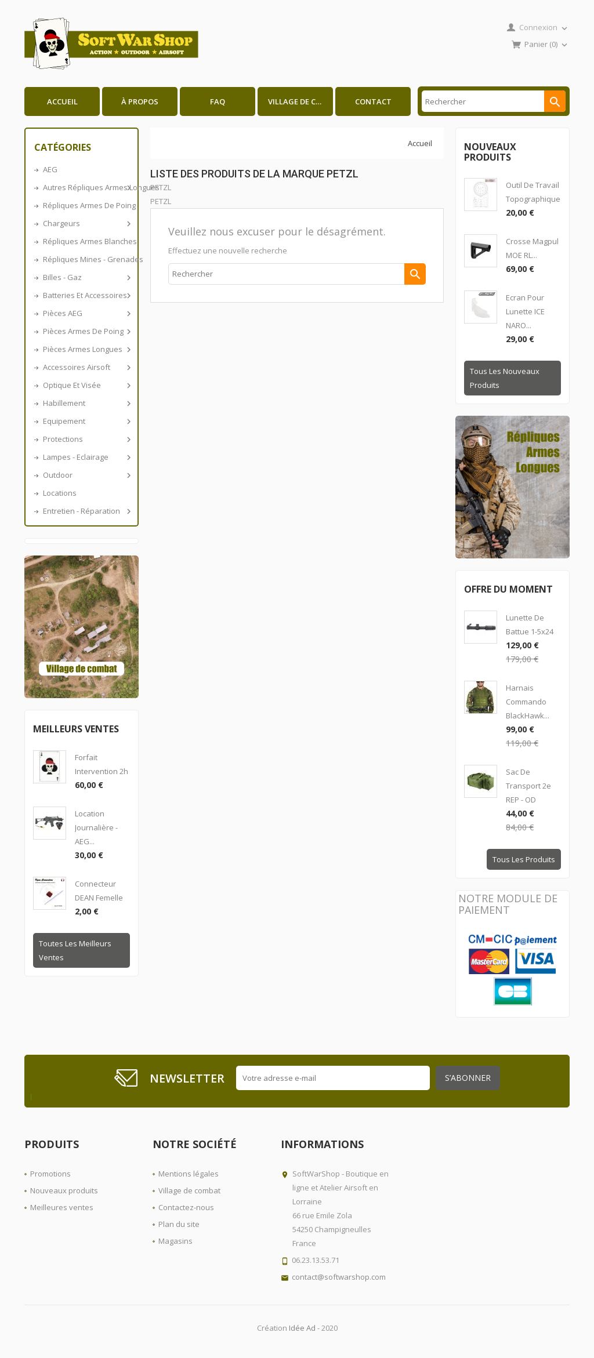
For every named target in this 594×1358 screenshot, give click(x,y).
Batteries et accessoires (86, 295)
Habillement (86, 403)
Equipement (86, 421)
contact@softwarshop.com (339, 1277)
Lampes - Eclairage (86, 457)
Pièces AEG (86, 313)
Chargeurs (86, 223)
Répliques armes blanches (86, 241)
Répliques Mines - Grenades (86, 259)
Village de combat (300, 101)
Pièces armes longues (86, 349)
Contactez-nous (186, 1207)
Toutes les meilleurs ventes (75, 950)
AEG (50, 169)
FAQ (217, 101)
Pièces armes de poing (86, 331)
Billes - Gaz (86, 277)
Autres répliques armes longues (86, 187)
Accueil (62, 101)
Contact (373, 101)
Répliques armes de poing (86, 205)
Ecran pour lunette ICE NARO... (525, 311)
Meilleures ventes (61, 1207)
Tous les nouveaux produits (504, 378)
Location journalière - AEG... (96, 827)
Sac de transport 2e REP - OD (528, 786)
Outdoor (86, 475)
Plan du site (179, 1224)
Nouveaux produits (64, 1190)
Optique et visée (86, 385)
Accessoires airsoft (86, 367)
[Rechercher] (494, 101)
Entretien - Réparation (86, 511)
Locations (60, 493)
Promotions (50, 1173)
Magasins (175, 1241)
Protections (86, 439)
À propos (139, 101)
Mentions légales (188, 1173)
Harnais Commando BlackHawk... (527, 701)
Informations (322, 1144)
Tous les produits (523, 859)
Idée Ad (302, 1328)
